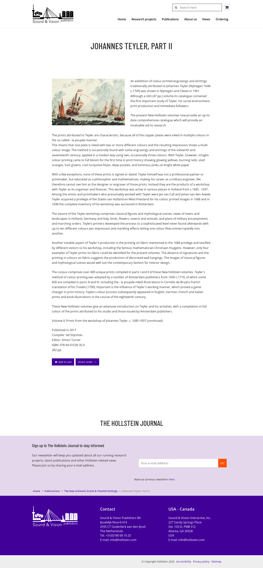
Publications (170, 19)
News (206, 19)
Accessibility (183, 561)
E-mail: (118, 540)
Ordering (222, 19)
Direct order (87, 362)
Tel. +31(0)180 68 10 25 (115, 535)
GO (222, 463)
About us (190, 19)
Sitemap (216, 561)
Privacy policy (201, 561)
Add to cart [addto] (63, 362)
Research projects (144, 19)
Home (122, 19)
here (172, 479)
